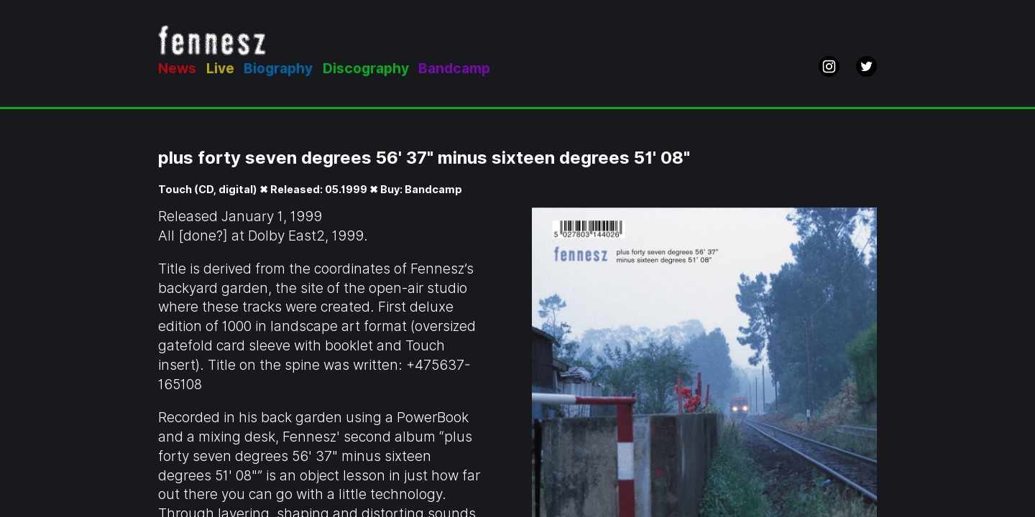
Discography (366, 68)
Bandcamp (454, 68)
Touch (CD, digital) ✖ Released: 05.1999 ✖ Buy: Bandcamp (310, 189)
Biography (278, 68)
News (177, 68)
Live (220, 68)
